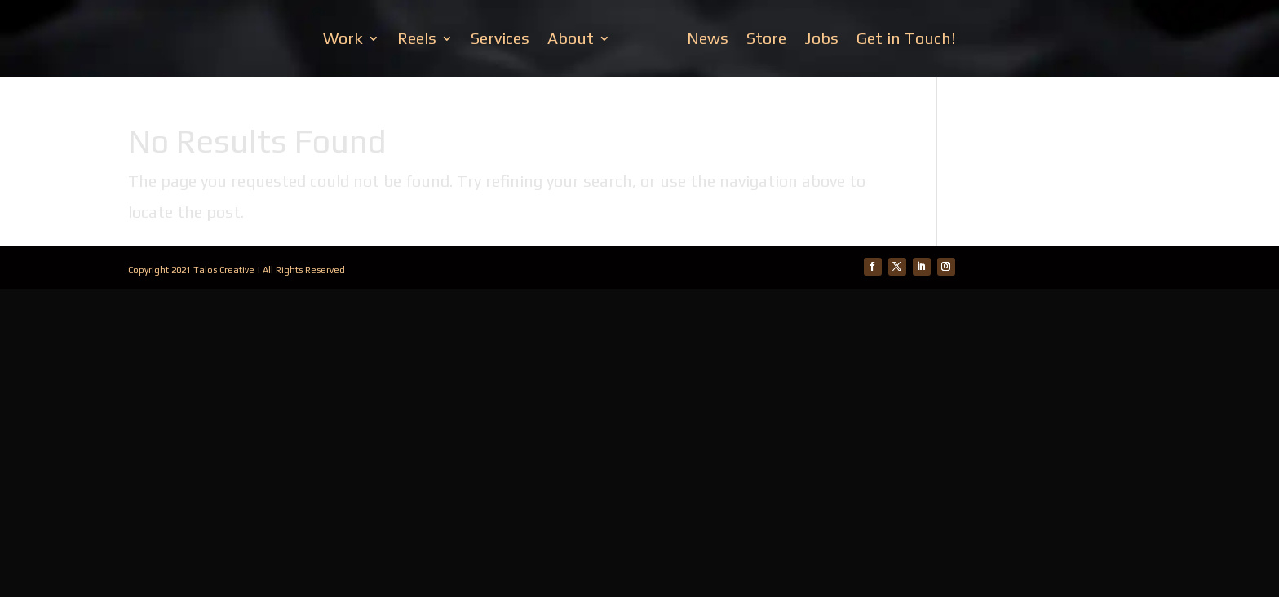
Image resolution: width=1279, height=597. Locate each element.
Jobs (821, 38)
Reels (416, 38)
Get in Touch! (905, 38)
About (570, 38)
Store (766, 38)
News (707, 38)
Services (500, 38)
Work (343, 38)
